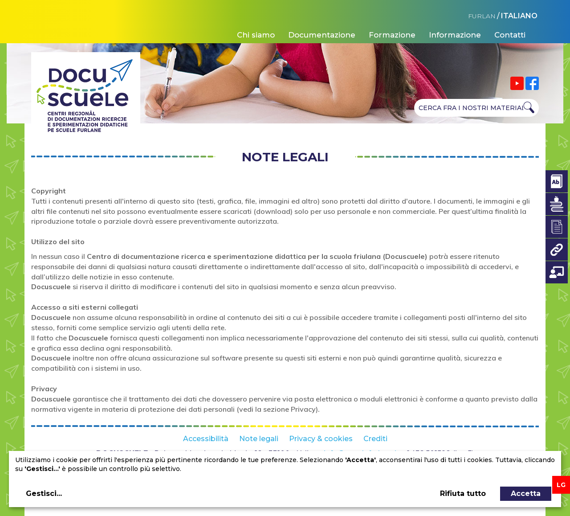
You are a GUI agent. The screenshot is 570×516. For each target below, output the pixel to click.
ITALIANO (519, 16)
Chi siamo (256, 34)
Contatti (509, 34)
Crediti (375, 438)
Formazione (392, 34)
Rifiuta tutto (463, 493)
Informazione (455, 34)
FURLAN (482, 16)
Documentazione (321, 34)
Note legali (258, 438)
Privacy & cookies (321, 438)
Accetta (526, 493)
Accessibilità (205, 438)
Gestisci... (44, 493)
